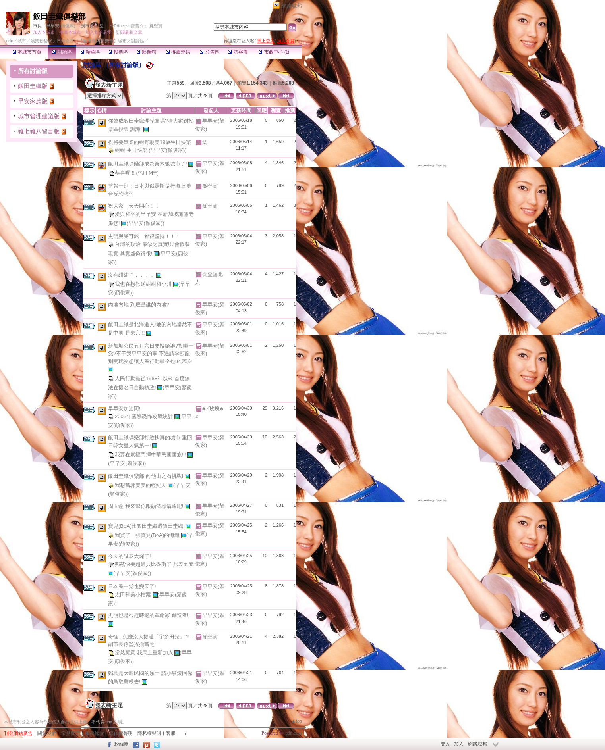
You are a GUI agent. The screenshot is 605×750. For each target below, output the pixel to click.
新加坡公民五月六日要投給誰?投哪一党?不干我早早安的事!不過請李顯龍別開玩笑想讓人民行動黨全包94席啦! (150, 353)
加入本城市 (44, 32)
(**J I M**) (147, 173)
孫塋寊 (155, 25)
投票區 (118, 52)
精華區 (90, 52)
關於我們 (46, 733)
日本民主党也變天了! (132, 586)
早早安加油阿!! (125, 409)
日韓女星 (65, 40)
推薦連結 (178, 52)
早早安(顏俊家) (60, 25)
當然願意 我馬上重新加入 (144, 653)
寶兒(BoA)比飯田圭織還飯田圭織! (147, 526)
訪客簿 (237, 52)
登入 (445, 744)
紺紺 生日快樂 (132, 150)
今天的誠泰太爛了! (129, 556)
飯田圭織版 (33, 86)
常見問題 (70, 733)
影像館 (146, 52)
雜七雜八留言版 (39, 131)
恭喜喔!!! (125, 173)
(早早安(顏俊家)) (167, 150)
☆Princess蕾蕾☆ (127, 25)
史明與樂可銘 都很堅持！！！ (144, 236)
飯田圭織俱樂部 (59, 16)
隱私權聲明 (149, 733)
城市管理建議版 (39, 116)
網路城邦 (291, 6)
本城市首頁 (26, 52)
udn (9, 40)
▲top (296, 721)
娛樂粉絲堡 (41, 40)
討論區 (62, 52)
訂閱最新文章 (129, 32)
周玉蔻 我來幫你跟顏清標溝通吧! (146, 506)
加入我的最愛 (98, 32)
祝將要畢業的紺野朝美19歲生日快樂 (149, 142)
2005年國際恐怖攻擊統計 (144, 416)
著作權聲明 (121, 733)
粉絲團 (121, 744)
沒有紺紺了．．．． (132, 274)
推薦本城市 (70, 32)
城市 (21, 40)
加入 (459, 744)
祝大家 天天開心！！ (134, 206)
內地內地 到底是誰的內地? (138, 305)
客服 (171, 733)
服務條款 (94, 733)
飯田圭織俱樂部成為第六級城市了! (148, 164)
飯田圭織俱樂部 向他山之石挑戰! (146, 476)
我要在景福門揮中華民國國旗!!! (151, 455)
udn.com (293, 733)
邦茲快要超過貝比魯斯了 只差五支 (154, 564)
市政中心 (274, 52)
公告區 (209, 52)
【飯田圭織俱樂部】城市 (103, 40)
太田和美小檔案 (134, 595)
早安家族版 (33, 101)
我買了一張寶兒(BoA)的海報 (148, 535)
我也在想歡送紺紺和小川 (144, 284)
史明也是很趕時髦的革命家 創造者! (148, 615)
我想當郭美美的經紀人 (141, 485)
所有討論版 (33, 70)
